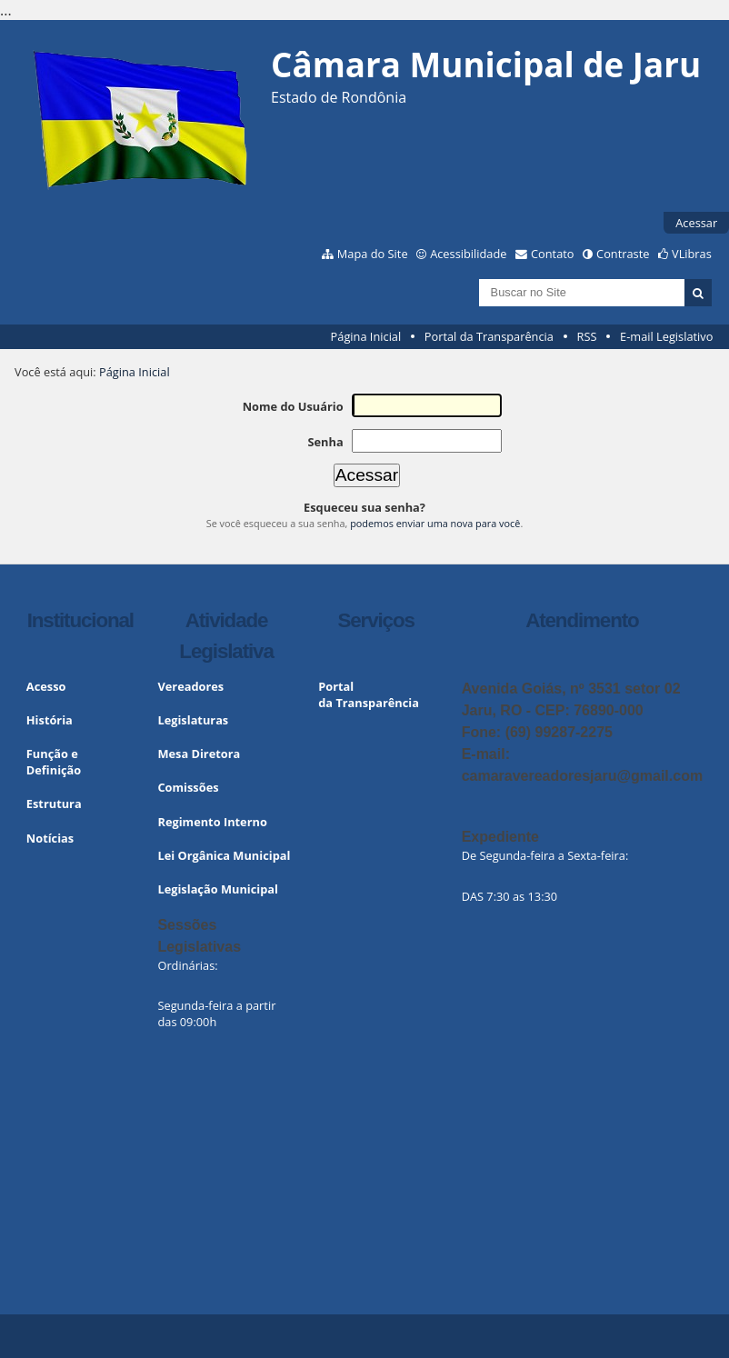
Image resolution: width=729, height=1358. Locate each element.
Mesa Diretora (198, 753)
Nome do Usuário (293, 406)
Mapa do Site (372, 253)
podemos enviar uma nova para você (435, 523)
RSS (587, 336)
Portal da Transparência (489, 336)
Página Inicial (366, 336)
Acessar (696, 223)
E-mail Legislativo (666, 336)
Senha (325, 442)
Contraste (622, 253)
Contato (552, 253)
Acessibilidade (468, 253)
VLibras (692, 253)
